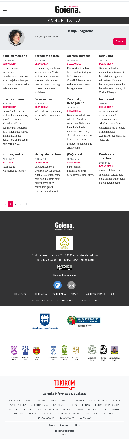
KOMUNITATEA (64, 20)
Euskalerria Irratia (107, 405)
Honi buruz (20, 293)
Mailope (33, 413)
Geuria (13, 409)
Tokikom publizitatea (64, 431)
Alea (53, 400)
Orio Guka (91, 413)
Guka (80, 409)
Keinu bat (106, 56)
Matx (52, 425)
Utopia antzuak (13, 99)
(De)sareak (75, 154)
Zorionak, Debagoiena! (76, 101)
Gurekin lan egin (88, 300)
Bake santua (43, 99)
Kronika (19, 413)
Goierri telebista (47, 409)
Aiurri (41, 400)
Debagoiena (9, 64)
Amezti (65, 400)
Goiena (27, 409)
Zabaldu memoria (15, 56)
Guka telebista (97, 409)
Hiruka (116, 409)
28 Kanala (85, 418)
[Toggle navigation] (4, 9)
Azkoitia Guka (39, 405)
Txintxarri (108, 413)
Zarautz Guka (46, 418)
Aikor (29, 400)
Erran (86, 405)
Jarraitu (120, 41)
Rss (113, 293)
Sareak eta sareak (47, 56)
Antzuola (8, 162)
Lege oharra (40, 293)
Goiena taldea (65, 300)
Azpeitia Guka (18, 405)
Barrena (58, 405)
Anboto (79, 400)
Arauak (75, 293)
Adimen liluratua (78, 56)
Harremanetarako (95, 293)
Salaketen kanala (42, 300)
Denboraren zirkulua (107, 156)
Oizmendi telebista (68, 413)
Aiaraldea (14, 400)
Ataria (116, 400)
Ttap (77, 425)
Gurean (64, 425)
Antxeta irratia (98, 400)
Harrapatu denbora (48, 154)
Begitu (73, 405)
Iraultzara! (106, 99)
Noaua (48, 413)
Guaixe (67, 409)
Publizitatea (59, 293)
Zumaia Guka (67, 418)
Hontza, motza (13, 154)
